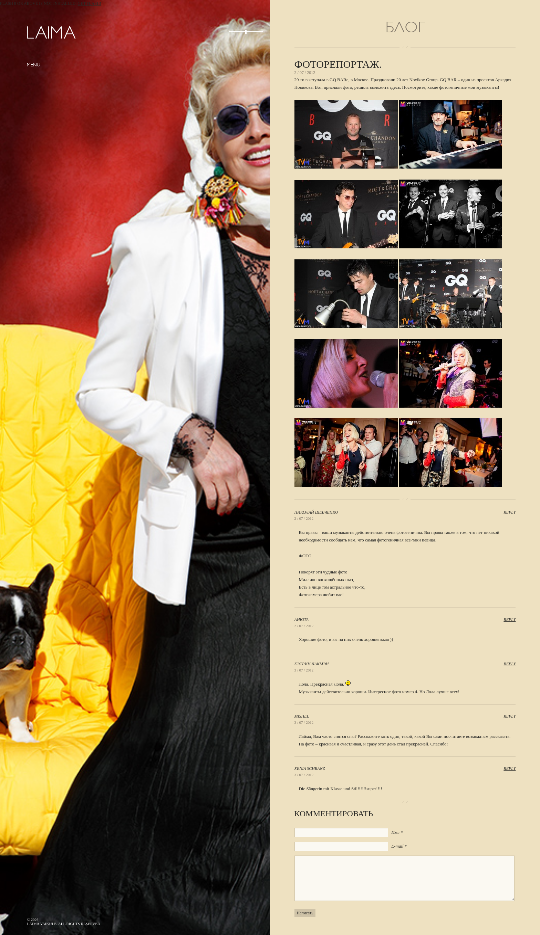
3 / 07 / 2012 (304, 670)
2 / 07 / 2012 (304, 518)
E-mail (397, 846)
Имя (395, 832)
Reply (509, 512)
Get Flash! (89, 3)
